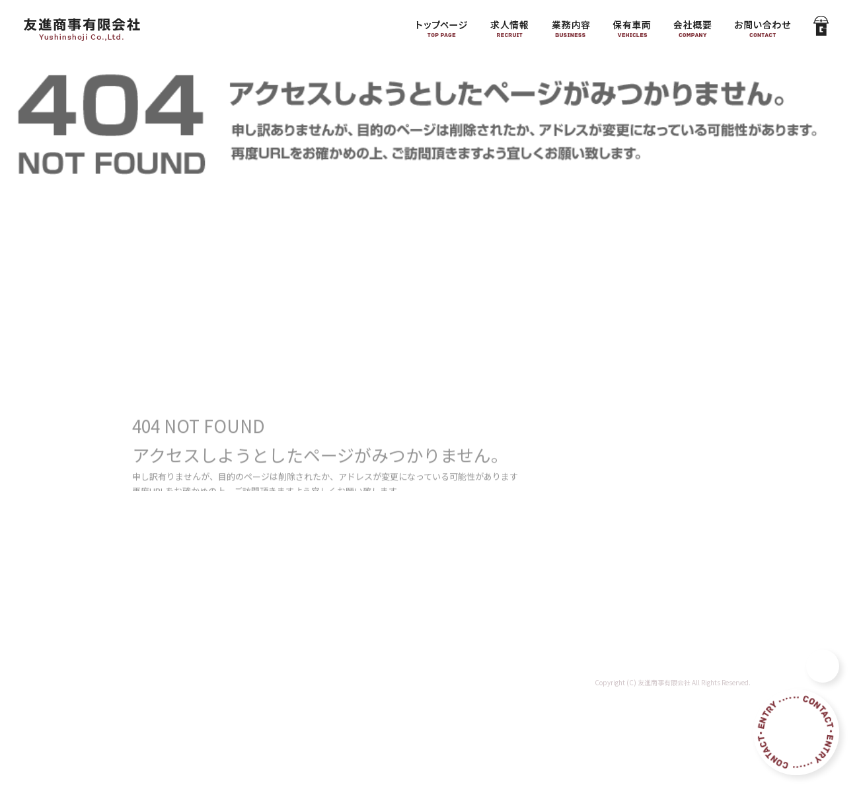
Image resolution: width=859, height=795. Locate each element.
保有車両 (631, 26)
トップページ (439, 26)
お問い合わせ (763, 26)
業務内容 (571, 26)
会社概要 (694, 26)
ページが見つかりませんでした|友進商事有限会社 (759, 72)
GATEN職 (819, 26)
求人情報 (509, 26)
